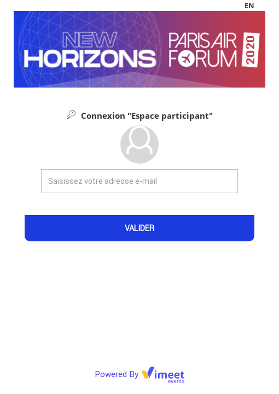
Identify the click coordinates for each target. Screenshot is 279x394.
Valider (139, 228)
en (249, 5)
